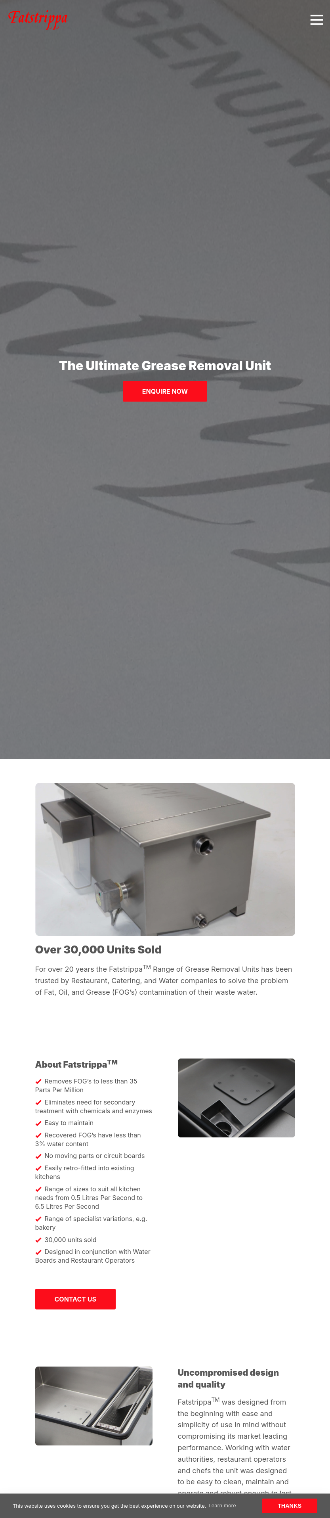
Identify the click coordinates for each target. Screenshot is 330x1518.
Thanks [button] (289, 1506)
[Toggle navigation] (317, 20)
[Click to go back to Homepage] (38, 20)
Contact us (75, 1299)
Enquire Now (165, 391)
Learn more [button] (222, 1505)
